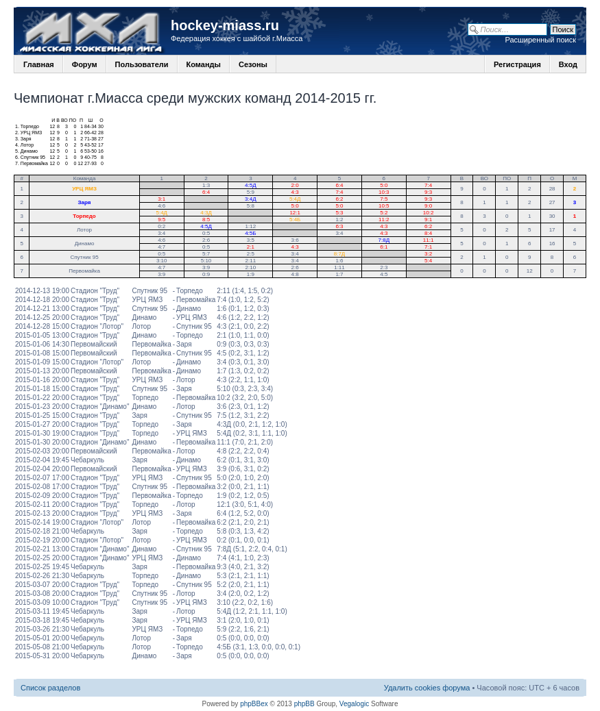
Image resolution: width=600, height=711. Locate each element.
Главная (38, 64)
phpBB (304, 704)
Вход (568, 64)
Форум (84, 64)
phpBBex (254, 704)
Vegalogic (354, 704)
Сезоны (253, 64)
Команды (204, 64)
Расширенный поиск (540, 40)
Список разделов (50, 688)
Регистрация (517, 64)
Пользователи (142, 64)
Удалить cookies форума (427, 688)
